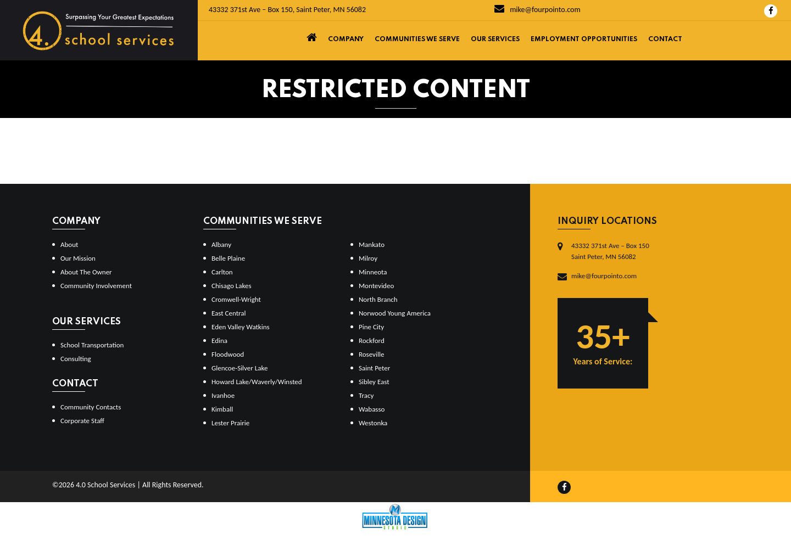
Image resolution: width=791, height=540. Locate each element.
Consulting (75, 359)
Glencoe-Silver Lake (239, 368)
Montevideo (376, 286)
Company (346, 39)
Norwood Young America (395, 313)
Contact (665, 39)
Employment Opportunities (584, 39)
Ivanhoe (223, 395)
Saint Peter (374, 368)
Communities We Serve (417, 39)
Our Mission (78, 258)
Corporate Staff (82, 421)
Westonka (373, 423)
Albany (221, 244)
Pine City (371, 327)
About (69, 244)
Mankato (372, 244)
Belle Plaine (228, 258)
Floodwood (227, 354)
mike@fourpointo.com (537, 9)
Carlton (222, 272)
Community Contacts (90, 407)
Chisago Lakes (231, 286)
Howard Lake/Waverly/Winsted (256, 382)
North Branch (378, 299)
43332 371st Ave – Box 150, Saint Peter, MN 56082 (287, 9)
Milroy (368, 258)
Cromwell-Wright (236, 299)
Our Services (495, 39)
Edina (219, 340)
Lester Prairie (230, 423)
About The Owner (86, 272)
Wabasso (372, 409)
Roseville (371, 354)
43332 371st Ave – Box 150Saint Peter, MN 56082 (610, 251)
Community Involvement (96, 286)
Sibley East (374, 382)
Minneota (373, 272)
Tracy (366, 395)
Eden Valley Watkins (240, 327)
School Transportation (92, 345)
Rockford (372, 340)
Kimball (222, 409)
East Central (228, 313)
